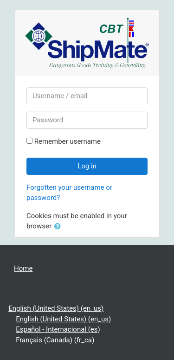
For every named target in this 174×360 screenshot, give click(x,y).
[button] (59, 227)
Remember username (67, 141)
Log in (87, 166)
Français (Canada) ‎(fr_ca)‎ (55, 340)
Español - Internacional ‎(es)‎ (58, 329)
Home (23, 268)
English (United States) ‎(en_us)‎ (55, 308)
